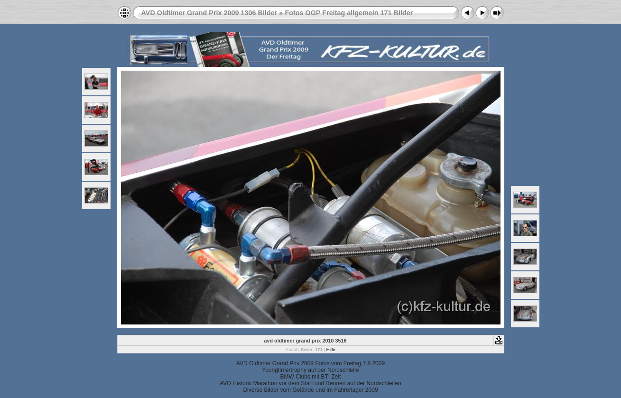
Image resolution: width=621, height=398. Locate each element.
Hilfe (330, 349)
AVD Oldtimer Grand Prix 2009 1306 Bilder (209, 13)
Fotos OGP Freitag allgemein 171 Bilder (349, 13)
